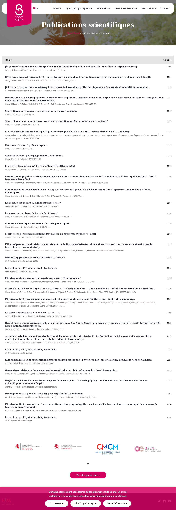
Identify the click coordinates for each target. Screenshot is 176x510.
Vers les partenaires (88, 475)
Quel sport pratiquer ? (78, 8)
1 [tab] (88, 463)
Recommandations (124, 8)
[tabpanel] (28, 450)
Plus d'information (117, 503)
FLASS (56, 8)
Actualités (102, 8)
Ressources (148, 8)
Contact (165, 8)
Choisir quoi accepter (86, 503)
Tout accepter (56, 503)
